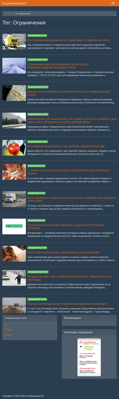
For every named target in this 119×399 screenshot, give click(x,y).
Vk (6, 325)
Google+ (9, 334)
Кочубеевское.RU (14, 3)
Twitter (8, 329)
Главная (8, 13)
